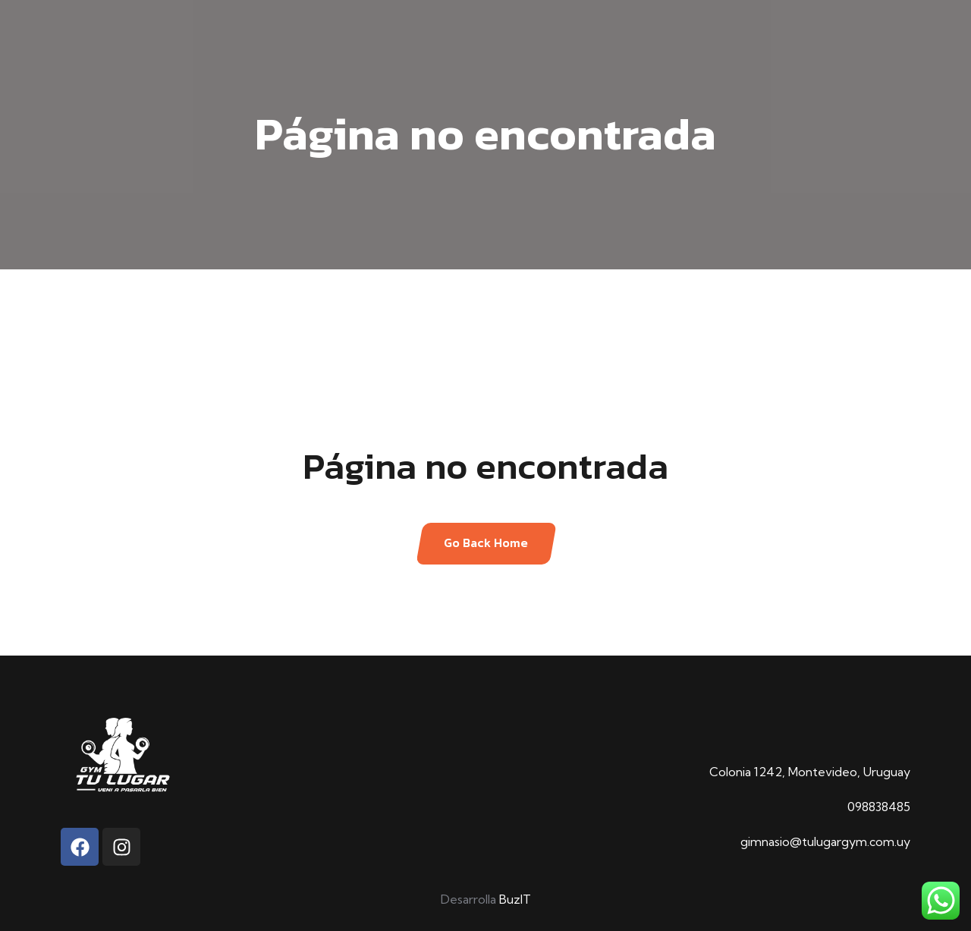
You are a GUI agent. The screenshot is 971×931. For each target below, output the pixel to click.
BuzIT (515, 899)
